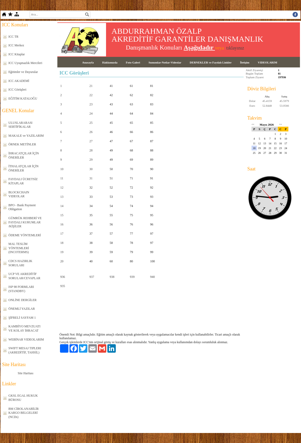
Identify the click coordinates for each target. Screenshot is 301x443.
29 (91, 159)
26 (91, 132)
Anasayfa (88, 62)
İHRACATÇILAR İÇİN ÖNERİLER (23, 155)
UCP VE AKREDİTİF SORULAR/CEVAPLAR (24, 276)
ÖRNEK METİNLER (22, 144)
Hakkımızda (109, 62)
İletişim (244, 62)
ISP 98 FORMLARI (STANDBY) (21, 289)
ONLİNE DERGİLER (22, 300)
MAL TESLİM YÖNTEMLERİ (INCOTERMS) (18, 248)
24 (91, 113)
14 (61, 206)
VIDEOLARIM (267, 62)
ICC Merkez (16, 45)
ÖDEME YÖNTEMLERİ (24, 235)
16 (61, 224)
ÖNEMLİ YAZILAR (21, 309)
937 (91, 277)
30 (91, 169)
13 (61, 197)
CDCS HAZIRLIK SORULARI (20, 263)
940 (152, 277)
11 (61, 178)
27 (91, 141)
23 (91, 104)
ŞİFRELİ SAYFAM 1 (22, 317)
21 (91, 86)
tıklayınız (235, 48)
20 (61, 261)
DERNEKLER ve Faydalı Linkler (211, 62)
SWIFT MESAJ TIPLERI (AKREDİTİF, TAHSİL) (24, 350)
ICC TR (13, 36)
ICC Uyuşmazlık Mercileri (25, 63)
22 (91, 95)
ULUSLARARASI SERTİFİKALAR (20, 125)
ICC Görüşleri (17, 89)
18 (61, 243)
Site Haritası (25, 373)
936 (62, 277)
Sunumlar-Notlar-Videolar (164, 62)
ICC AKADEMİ (18, 81)
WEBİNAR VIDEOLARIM (26, 339)
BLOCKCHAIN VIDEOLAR (18, 194)
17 (61, 233)
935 (62, 286)
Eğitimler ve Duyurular (23, 72)
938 (112, 277)
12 (61, 187)
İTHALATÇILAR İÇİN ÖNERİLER (23, 168)
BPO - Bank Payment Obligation (22, 207)
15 (61, 215)
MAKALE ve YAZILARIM (26, 135)
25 (91, 123)
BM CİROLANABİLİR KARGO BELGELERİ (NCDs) (23, 413)
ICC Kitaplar (16, 54)
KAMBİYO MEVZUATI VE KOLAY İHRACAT (24, 328)
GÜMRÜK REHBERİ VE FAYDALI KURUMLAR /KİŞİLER (25, 222)
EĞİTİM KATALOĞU (22, 98)
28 (91, 150)
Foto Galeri (133, 62)
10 (61, 169)
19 (61, 252)
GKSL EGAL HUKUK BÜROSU (23, 398)
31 (91, 178)
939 (132, 277)
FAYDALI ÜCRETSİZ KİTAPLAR (23, 181)
